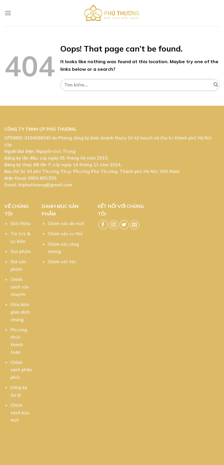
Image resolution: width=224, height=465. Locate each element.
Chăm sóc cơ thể (65, 233)
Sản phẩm (20, 251)
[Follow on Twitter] (124, 224)
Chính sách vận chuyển (19, 287)
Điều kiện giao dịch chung (20, 312)
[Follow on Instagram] (113, 224)
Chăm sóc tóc (62, 261)
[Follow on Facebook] (103, 224)
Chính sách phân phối (21, 370)
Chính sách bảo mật (19, 413)
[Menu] (7, 13)
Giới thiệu (20, 223)
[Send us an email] (134, 224)
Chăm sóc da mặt (66, 223)
